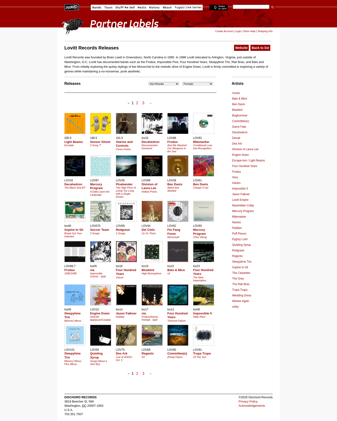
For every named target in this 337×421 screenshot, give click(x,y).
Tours (108, 7)
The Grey (238, 278)
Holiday (120, 316)
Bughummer (239, 115)
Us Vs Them (149, 233)
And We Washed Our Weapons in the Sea (177, 148)
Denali (236, 138)
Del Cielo (148, 229)
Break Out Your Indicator (73, 235)
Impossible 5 (240, 188)
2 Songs (120, 233)
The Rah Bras (240, 284)
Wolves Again (240, 301)
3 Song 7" (95, 145)
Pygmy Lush (240, 239)
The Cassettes (241, 273)
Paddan (237, 228)
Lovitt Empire (240, 199)
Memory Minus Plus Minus (72, 362)
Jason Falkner (241, 194)
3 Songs (94, 233)
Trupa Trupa (239, 289)
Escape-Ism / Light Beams (248, 160)
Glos (235, 177)
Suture (119, 277)
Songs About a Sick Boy (98, 362)
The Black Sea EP (74, 187)
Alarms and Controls (124, 144)
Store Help (249, 31)
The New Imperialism (199, 279)
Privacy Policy (248, 401)
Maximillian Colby (243, 205)
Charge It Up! (200, 187)
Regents (237, 256)
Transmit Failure (176, 320)
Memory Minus (72, 320)
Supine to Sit (240, 267)
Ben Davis (238, 104)
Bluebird (237, 110)
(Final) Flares (175, 357)
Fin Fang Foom (173, 231)
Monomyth (173, 237)
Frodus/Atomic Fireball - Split (150, 318)
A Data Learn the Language (100, 193)
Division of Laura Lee (245, 149)
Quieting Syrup (241, 244)
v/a (92, 270)
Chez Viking (200, 237)
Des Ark (237, 143)
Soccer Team (99, 229)
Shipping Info (265, 31)
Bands (96, 7)
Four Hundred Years (244, 166)
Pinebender (124, 184)
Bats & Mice (239, 98)
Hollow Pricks (149, 191)
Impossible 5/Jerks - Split (98, 275)
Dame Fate (239, 126)
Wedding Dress (241, 295)
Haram (236, 183)
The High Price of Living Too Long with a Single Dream (126, 192)
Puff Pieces (239, 233)
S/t (143, 357)
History (154, 7)
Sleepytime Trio (242, 261)
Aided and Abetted (173, 189)
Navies (236, 222)
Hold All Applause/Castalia (100, 318)
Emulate (69, 145)
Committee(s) (240, 121)
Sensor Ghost (100, 142)
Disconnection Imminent (150, 147)
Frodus (236, 171)
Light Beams (73, 142)
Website (241, 48)
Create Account (224, 31)
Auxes (236, 93)
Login (238, 31)
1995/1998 (70, 273)
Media (142, 7)
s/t (168, 273)
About (167, 7)
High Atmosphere (151, 273)
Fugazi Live (188, 7)
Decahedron (239, 132)
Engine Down (240, 154)
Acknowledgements (252, 405)
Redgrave (238, 250)
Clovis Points (123, 149)
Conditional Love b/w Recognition (202, 147)
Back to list (260, 48)
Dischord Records (71, 7)
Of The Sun (199, 357)
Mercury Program (243, 211)
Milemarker (239, 216)
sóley (235, 306)
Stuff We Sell (125, 7)
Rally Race (199, 316)
